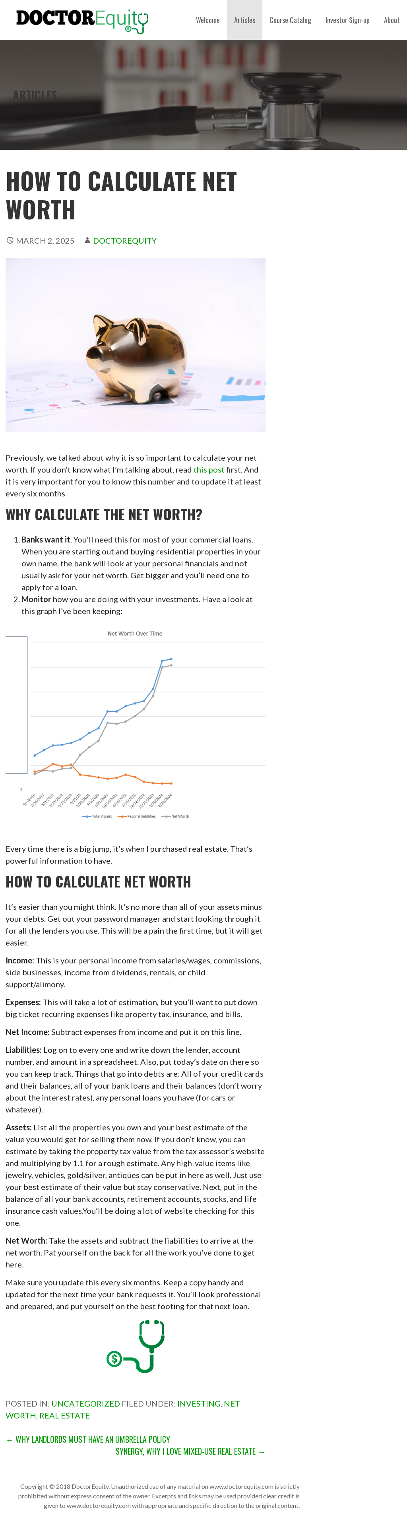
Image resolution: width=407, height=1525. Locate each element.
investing (199, 1403)
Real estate (64, 1415)
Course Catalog (290, 20)
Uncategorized (85, 1403)
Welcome (208, 20)
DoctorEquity (125, 240)
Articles (244, 20)
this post (210, 469)
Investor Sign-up (348, 20)
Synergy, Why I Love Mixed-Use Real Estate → (191, 1451)
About (392, 20)
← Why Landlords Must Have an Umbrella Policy (88, 1439)
